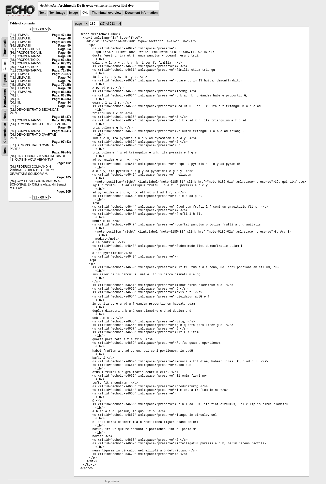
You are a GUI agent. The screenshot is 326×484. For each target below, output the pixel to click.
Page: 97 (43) (61, 142)
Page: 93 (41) (61, 131)
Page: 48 (64, 38)
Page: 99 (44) (61, 152)
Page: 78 (64, 88)
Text (42, 13)
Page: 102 (63, 163)
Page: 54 (64, 49)
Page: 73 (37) (61, 74)
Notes (5, 115)
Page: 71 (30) (61, 70)
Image (73, 13)
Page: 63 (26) (61, 60)
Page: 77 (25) (61, 85)
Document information (141, 13)
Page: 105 (63, 177)
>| (119, 23)
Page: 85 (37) (61, 117)
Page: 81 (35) (61, 92)
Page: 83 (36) (61, 95)
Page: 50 (64, 45)
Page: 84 (64, 102)
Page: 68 (64, 67)
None (5, 150)
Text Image (57, 13)
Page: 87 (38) (61, 120)
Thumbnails (5, 47)
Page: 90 (64, 127)
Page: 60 (64, 56)
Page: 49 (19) (61, 42)
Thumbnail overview (106, 13)
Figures (5, 79)
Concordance (5, 133)
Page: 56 (64, 52)
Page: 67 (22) (61, 63)
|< (84, 23)
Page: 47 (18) (61, 35)
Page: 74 (64, 77)
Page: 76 (64, 81)
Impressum (112, 481)
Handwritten (5, 98)
